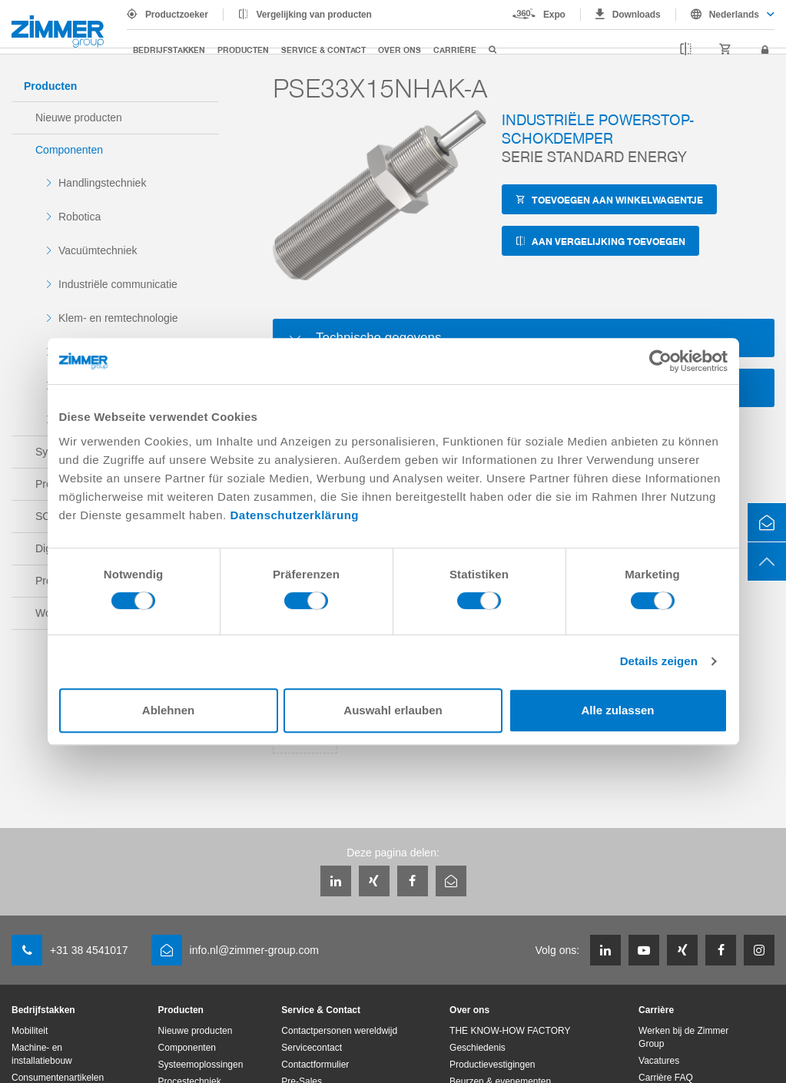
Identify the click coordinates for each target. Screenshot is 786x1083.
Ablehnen (168, 710)
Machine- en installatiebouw (42, 1054)
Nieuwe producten (78, 117)
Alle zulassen (617, 710)
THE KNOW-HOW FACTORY (509, 1030)
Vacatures (658, 1060)
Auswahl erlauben (392, 710)
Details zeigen (659, 660)
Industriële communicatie (117, 284)
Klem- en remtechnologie (118, 318)
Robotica (79, 216)
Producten (243, 50)
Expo (554, 14)
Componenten (69, 150)
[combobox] (725, 14)
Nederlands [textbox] (734, 14)
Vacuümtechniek (97, 250)
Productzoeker (176, 14)
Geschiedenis (477, 1047)
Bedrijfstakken (169, 50)
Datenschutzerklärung (294, 515)
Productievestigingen (492, 1064)
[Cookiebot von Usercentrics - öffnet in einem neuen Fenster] (660, 361)
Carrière (454, 50)
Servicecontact (311, 1047)
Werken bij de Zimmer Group (683, 1037)
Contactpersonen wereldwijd (339, 1030)
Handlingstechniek (102, 183)
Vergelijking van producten (314, 14)
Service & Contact (323, 50)
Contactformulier (315, 1064)
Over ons (399, 50)
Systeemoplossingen (201, 1064)
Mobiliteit (30, 1030)
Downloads (636, 14)
